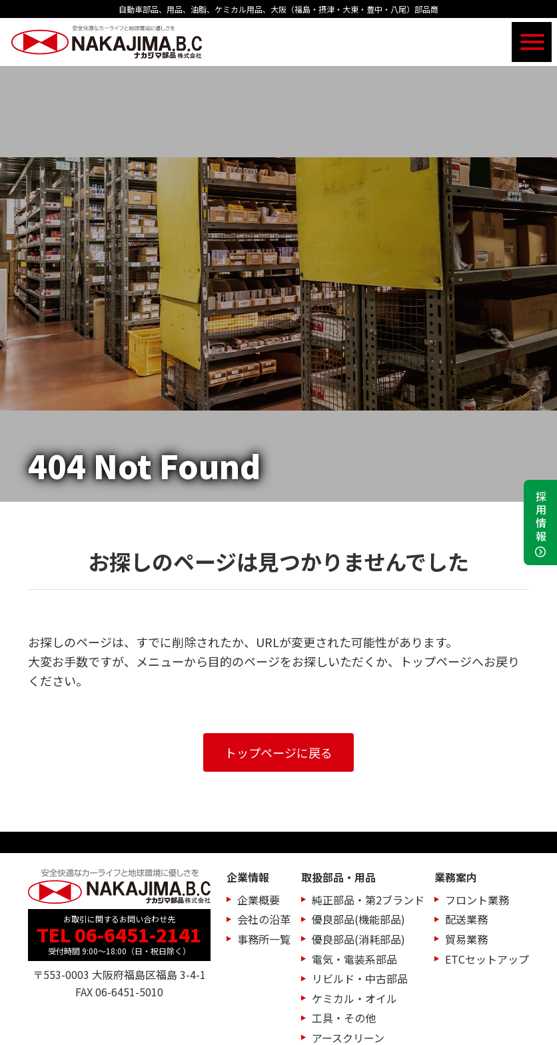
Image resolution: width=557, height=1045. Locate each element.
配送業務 (466, 919)
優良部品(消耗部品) (358, 939)
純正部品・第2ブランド (368, 900)
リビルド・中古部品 (360, 978)
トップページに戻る (278, 752)
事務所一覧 (263, 939)
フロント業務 (477, 900)
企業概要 (258, 900)
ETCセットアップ (487, 959)
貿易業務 (466, 939)
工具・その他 (344, 1018)
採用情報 (541, 517)
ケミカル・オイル (354, 998)
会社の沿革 (263, 919)
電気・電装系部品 (354, 959)
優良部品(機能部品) (358, 919)
